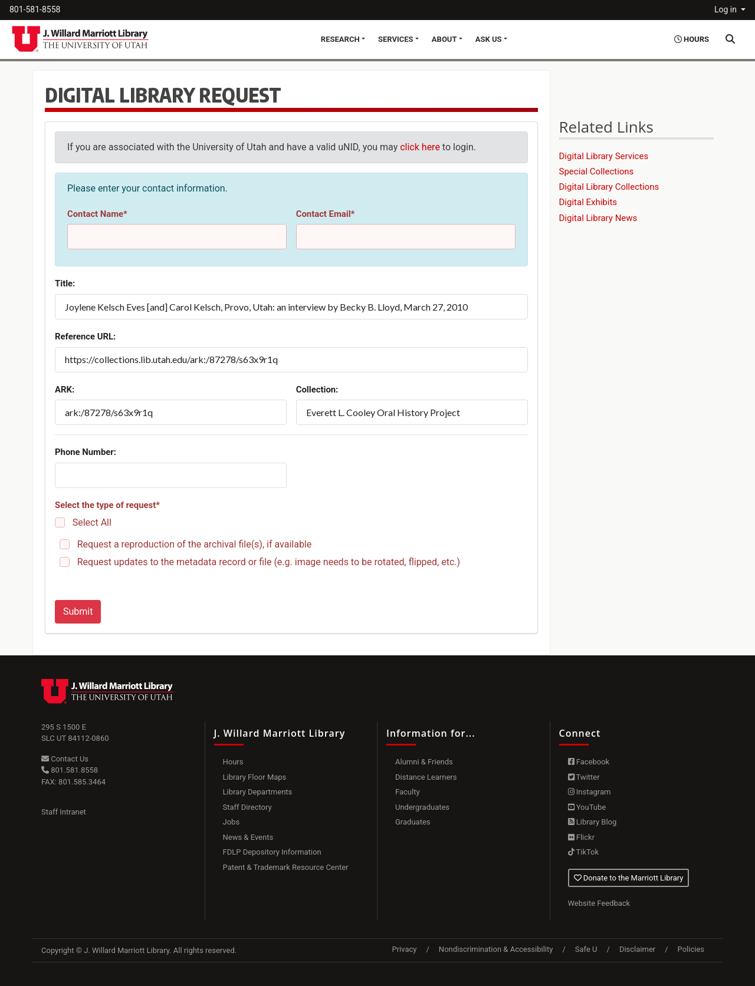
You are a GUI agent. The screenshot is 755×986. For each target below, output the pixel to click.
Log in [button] (726, 9)
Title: (65, 283)
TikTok (583, 852)
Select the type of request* (107, 505)
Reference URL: (85, 336)
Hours (233, 761)
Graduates (413, 821)
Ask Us (488, 39)
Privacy (404, 949)
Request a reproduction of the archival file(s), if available (194, 544)
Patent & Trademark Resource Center (286, 867)
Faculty (407, 791)
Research (340, 39)
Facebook (589, 761)
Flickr (581, 837)
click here (420, 147)
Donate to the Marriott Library (629, 877)
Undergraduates (422, 807)
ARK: (64, 389)
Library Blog (592, 821)
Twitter (584, 777)
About (444, 39)
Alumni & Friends (424, 761)
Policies (691, 949)
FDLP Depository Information (272, 852)
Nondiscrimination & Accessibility (496, 949)
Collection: (317, 389)
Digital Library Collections (609, 187)
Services (395, 39)
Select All (92, 522)
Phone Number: (85, 452)
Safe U (586, 949)
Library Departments (258, 791)
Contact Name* (97, 214)
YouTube (587, 807)
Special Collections (596, 171)
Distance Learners (426, 777)
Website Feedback (599, 903)
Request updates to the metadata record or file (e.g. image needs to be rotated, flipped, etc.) (268, 562)
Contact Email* (325, 214)
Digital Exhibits (588, 202)
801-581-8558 (34, 9)
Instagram (589, 791)
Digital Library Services (604, 156)
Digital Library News (598, 218)
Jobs (231, 821)
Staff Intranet (63, 811)
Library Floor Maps (255, 777)
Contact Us (64, 758)
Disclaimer (637, 949)
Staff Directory (247, 807)
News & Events (248, 837)
